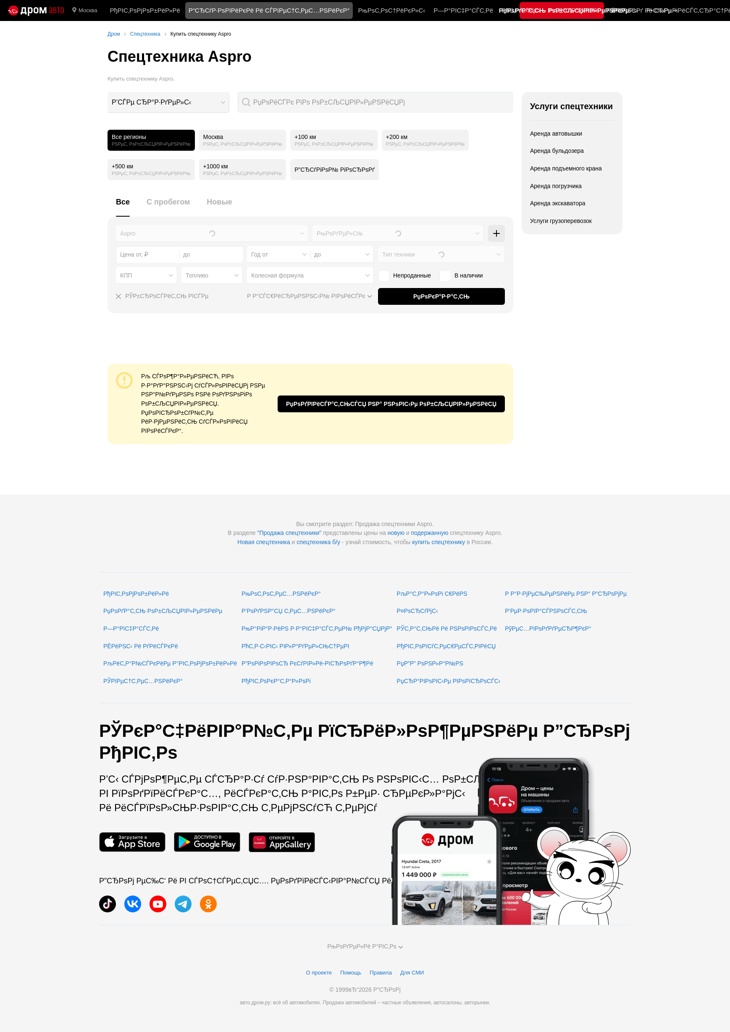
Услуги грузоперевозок (561, 220)
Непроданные (404, 275)
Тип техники (398, 254)
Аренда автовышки (556, 133)
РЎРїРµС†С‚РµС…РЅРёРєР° (143, 681)
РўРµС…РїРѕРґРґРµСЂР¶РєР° (548, 628)
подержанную (430, 532)
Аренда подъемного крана (566, 168)
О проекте (319, 972)
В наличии (461, 275)
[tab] (123, 207)
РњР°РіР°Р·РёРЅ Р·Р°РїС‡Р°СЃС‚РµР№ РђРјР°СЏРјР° (317, 628)
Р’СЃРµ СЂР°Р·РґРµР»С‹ (151, 102)
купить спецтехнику (438, 542)
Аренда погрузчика (556, 186)
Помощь (350, 972)
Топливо (197, 275)
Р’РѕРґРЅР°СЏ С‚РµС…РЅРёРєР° (289, 611)
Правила (381, 972)
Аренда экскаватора (558, 203)
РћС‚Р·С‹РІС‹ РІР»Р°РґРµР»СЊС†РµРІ (295, 646)
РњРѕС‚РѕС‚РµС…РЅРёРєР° (281, 593)
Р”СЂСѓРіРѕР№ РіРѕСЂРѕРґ (334, 169)
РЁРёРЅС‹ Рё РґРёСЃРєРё (140, 646)
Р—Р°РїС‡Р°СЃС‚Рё (463, 10)
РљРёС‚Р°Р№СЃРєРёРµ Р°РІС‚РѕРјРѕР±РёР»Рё (170, 663)
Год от (259, 254)
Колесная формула (277, 275)
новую (396, 532)
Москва (84, 10)
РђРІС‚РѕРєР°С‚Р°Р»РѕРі (276, 681)
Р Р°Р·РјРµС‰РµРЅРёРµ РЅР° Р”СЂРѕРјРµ (566, 593)
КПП (126, 275)
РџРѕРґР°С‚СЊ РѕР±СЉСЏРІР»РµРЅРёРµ (162, 611)
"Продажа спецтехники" (289, 532)
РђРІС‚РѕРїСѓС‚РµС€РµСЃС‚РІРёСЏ (446, 646)
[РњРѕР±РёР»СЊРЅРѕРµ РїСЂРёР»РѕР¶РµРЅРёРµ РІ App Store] (132, 842)
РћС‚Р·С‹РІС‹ (521, 10)
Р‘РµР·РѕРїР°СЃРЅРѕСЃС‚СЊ (546, 611)
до (317, 254)
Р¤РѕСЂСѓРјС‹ (417, 611)
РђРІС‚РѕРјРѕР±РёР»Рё (145, 10)
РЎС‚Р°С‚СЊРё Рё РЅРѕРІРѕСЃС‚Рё (447, 628)
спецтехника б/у (318, 542)
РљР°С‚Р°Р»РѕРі (574, 10)
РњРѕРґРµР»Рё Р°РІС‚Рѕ (365, 946)
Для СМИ (412, 972)
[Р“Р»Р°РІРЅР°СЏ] (36, 10)
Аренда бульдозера (557, 150)
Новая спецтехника (263, 542)
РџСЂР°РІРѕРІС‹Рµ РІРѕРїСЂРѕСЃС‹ (449, 681)
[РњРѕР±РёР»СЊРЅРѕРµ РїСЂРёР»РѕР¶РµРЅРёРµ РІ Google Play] (207, 842)
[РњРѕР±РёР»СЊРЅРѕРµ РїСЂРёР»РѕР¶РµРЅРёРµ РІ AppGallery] (282, 842)
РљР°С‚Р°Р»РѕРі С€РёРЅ (432, 593)
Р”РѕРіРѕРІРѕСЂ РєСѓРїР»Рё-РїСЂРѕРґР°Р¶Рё (307, 663)
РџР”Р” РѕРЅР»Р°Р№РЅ (430, 663)
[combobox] (168, 102)
